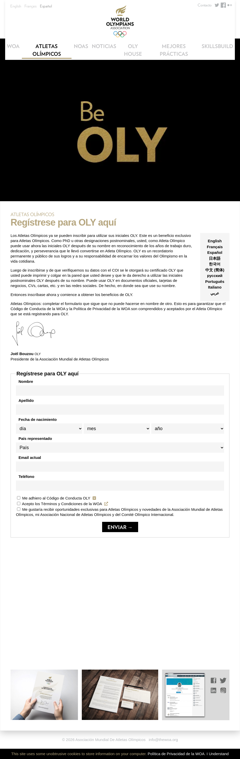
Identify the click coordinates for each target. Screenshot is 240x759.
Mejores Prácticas (174, 50)
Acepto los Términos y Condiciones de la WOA (63, 504)
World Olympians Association (120, 21)
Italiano (215, 287)
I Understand (218, 754)
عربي (214, 293)
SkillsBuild (217, 46)
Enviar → (120, 527)
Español (46, 6)
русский (215, 275)
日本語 (214, 258)
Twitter (216, 5)
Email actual (30, 457)
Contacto (205, 5)
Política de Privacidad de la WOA (176, 754)
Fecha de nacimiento (38, 419)
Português (214, 281)
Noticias (104, 46)
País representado (35, 438)
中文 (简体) (214, 270)
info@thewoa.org (163, 739)
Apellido (26, 400)
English (15, 6)
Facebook (223, 5)
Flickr (229, 5)
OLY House (133, 50)
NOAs (81, 46)
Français (30, 6)
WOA (13, 46)
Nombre (26, 381)
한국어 (214, 264)
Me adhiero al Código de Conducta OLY (57, 498)
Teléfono (26, 476)
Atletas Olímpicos (46, 50)
